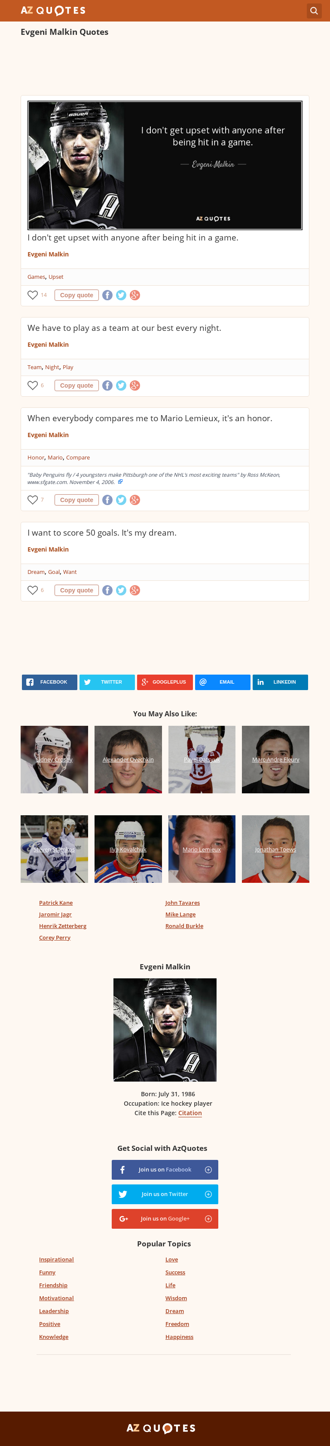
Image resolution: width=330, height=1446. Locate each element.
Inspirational (56, 1259)
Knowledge (53, 1337)
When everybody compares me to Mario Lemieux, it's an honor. (150, 418)
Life (170, 1285)
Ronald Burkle (184, 926)
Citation (190, 1113)
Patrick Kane (56, 902)
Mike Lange (180, 914)
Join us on (165, 1169)
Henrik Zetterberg (62, 926)
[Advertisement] (165, 67)
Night (52, 367)
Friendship (53, 1285)
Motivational (56, 1298)
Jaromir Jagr (55, 914)
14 (44, 295)
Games (36, 277)
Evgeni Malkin (48, 254)
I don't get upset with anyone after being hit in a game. (133, 237)
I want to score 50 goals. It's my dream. (102, 532)
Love (171, 1259)
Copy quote (76, 295)
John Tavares (182, 902)
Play (68, 367)
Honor (36, 457)
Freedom (177, 1324)
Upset (56, 277)
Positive (49, 1324)
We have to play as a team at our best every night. (124, 328)
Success (175, 1272)
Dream (36, 572)
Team (35, 367)
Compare (78, 457)
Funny (47, 1272)
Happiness (179, 1337)
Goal (54, 572)
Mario (55, 457)
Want (70, 572)
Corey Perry (54, 937)
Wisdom (176, 1298)
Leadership (54, 1311)
